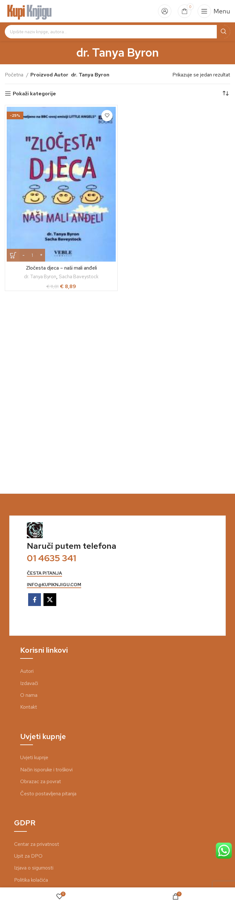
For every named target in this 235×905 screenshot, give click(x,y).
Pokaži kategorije (34, 93)
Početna (15, 74)
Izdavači (29, 683)
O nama (28, 695)
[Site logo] (29, 10)
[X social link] (49, 599)
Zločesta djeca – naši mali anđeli (61, 267)
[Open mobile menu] (213, 11)
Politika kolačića (31, 880)
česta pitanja (44, 573)
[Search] (117, 31)
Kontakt (28, 707)
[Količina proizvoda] (32, 255)
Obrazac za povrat (40, 781)
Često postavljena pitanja (48, 793)
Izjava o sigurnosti (33, 867)
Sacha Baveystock (79, 276)
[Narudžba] (225, 93)
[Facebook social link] (34, 599)
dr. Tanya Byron (40, 276)
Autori (27, 671)
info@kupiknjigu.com (54, 584)
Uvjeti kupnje (34, 757)
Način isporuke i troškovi (46, 769)
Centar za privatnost (36, 844)
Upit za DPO (28, 856)
